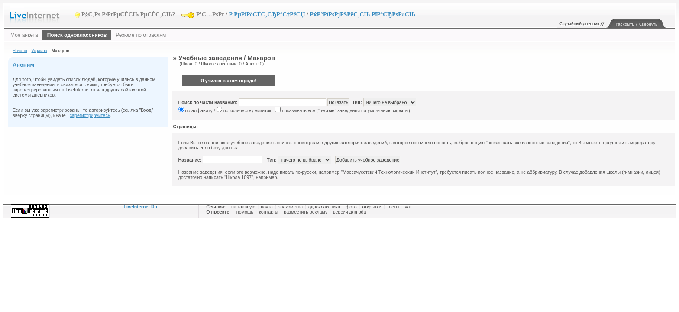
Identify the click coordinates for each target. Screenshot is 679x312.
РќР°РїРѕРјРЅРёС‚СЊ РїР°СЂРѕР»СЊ (362, 14)
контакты (268, 211)
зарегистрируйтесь (90, 115)
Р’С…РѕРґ (210, 14)
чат (408, 206)
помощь (244, 211)
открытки (371, 206)
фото (351, 206)
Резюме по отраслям (141, 35)
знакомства (290, 206)
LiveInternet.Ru (141, 206)
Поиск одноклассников (77, 35)
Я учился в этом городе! (228, 80)
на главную (243, 206)
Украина (39, 50)
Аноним (23, 65)
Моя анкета (24, 35)
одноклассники (324, 206)
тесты (393, 206)
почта (267, 206)
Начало (20, 50)
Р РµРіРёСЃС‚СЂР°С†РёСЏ (267, 14)
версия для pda (349, 211)
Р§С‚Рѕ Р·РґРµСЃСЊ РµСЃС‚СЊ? (128, 14)
